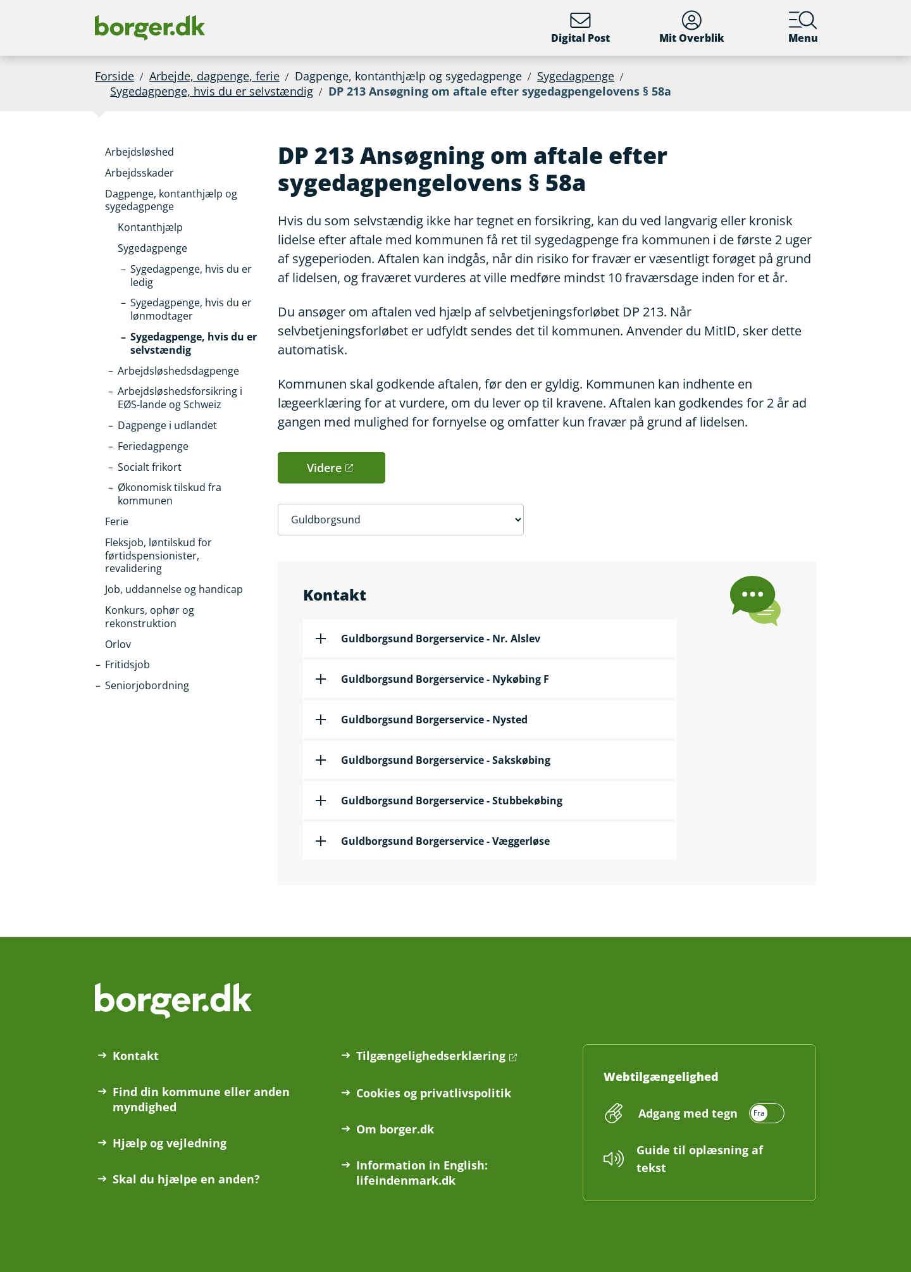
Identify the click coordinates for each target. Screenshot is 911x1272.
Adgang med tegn (688, 1113)
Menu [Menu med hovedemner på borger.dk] (803, 27)
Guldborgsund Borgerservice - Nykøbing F (445, 679)
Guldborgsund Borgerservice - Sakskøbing (445, 760)
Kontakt (136, 1055)
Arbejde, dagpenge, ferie (214, 76)
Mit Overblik (691, 27)
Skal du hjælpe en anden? (186, 1179)
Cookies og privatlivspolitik (433, 1093)
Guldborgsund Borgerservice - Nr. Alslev (440, 638)
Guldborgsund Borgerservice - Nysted (434, 719)
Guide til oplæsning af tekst (699, 1158)
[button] (139, 152)
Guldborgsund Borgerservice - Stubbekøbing (451, 800)
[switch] (709, 1113)
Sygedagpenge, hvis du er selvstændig (211, 91)
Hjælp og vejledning (169, 1142)
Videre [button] (324, 467)
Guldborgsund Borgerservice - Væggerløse (445, 841)
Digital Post (580, 27)
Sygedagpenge (575, 76)
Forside (114, 76)
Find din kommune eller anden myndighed (201, 1099)
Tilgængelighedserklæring (430, 1055)
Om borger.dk (395, 1129)
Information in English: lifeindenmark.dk (422, 1172)
